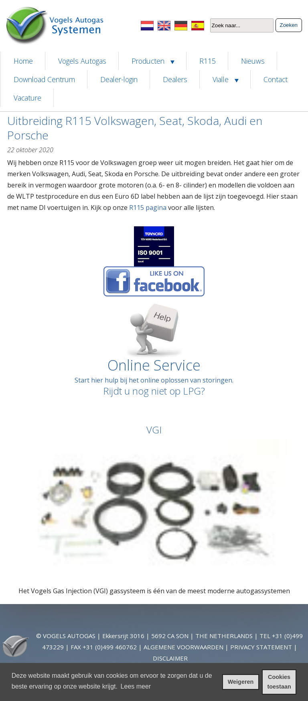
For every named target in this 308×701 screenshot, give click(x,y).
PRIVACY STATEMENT (261, 647)
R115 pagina (147, 207)
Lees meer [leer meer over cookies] (136, 686)
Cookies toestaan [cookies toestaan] (279, 682)
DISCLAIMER (170, 658)
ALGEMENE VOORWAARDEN (183, 647)
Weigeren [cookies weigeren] (241, 682)
